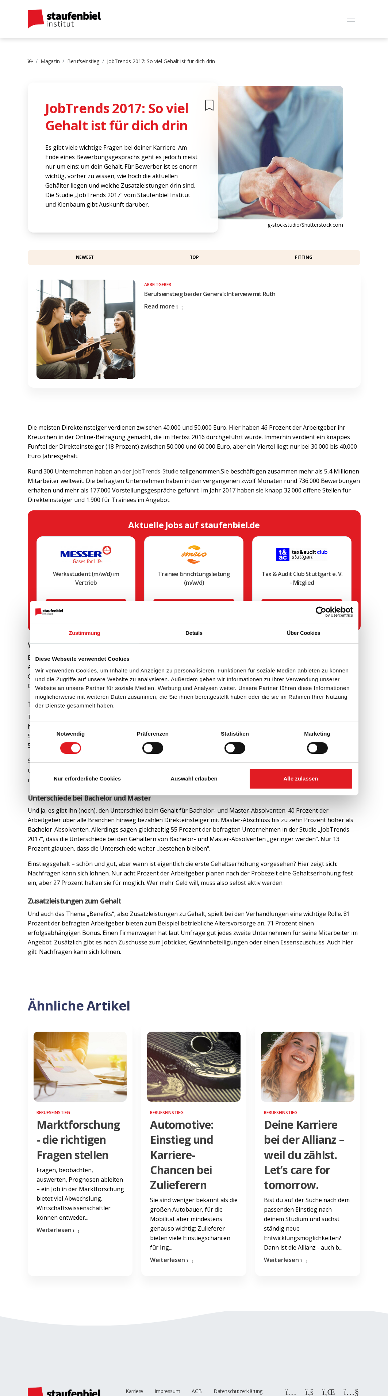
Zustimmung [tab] (84, 633)
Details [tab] (193, 633)
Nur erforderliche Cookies (87, 778)
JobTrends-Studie (156, 471)
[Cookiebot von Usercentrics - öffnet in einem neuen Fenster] (321, 611)
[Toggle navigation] (351, 19)
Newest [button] (85, 257)
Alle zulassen (300, 778)
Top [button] (194, 257)
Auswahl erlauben (193, 778)
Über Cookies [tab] (303, 633)
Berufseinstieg (83, 61)
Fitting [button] (303, 257)
